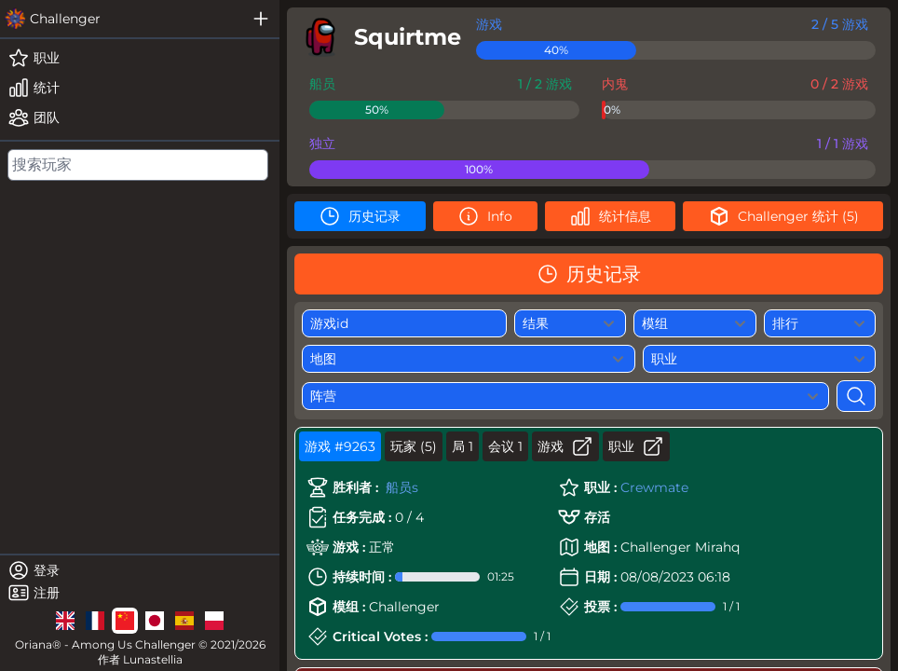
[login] (139, 570)
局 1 (462, 446)
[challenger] (121, 18)
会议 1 (505, 446)
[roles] (139, 58)
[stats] (139, 87)
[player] (377, 37)
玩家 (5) (413, 446)
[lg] (65, 621)
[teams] (139, 117)
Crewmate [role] (654, 487)
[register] (139, 593)
